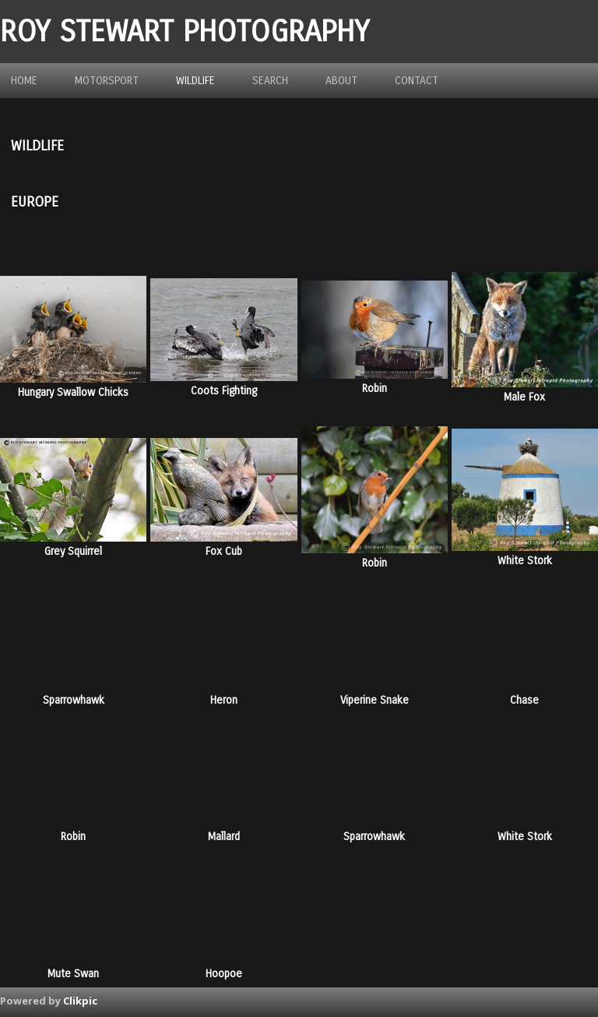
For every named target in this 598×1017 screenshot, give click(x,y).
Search (270, 80)
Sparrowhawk (73, 700)
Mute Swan (73, 973)
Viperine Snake (374, 700)
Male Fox (524, 397)
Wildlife (195, 80)
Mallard (224, 836)
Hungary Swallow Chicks (73, 392)
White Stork (525, 560)
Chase (524, 700)
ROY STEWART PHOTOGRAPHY (184, 31)
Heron (223, 700)
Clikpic (80, 1001)
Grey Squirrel (73, 551)
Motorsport (107, 80)
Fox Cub (224, 551)
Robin (374, 388)
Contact (416, 80)
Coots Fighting (224, 390)
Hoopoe (224, 973)
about (341, 80)
